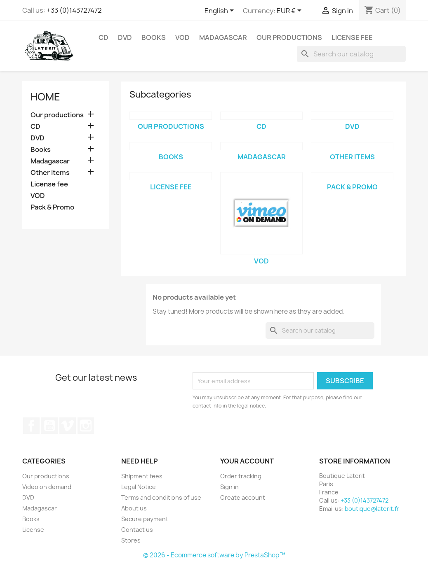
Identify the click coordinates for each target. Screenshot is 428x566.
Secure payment (144, 519)
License (33, 529)
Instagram (86, 425)
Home (45, 97)
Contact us (137, 529)
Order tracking (240, 476)
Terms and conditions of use (161, 497)
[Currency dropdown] (290, 11)
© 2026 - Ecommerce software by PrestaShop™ (214, 555)
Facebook (31, 425)
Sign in (229, 487)
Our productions (289, 37)
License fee (352, 37)
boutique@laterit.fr (372, 508)
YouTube (49, 425)
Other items (50, 172)
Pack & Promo (52, 207)
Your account (247, 461)
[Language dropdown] (221, 11)
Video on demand (46, 487)
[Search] (351, 54)
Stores (131, 540)
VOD (182, 37)
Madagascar (223, 37)
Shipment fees (141, 476)
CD (103, 37)
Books (153, 37)
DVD (125, 37)
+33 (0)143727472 (74, 10)
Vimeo (67, 425)
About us (134, 508)
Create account (242, 497)
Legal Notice (138, 487)
